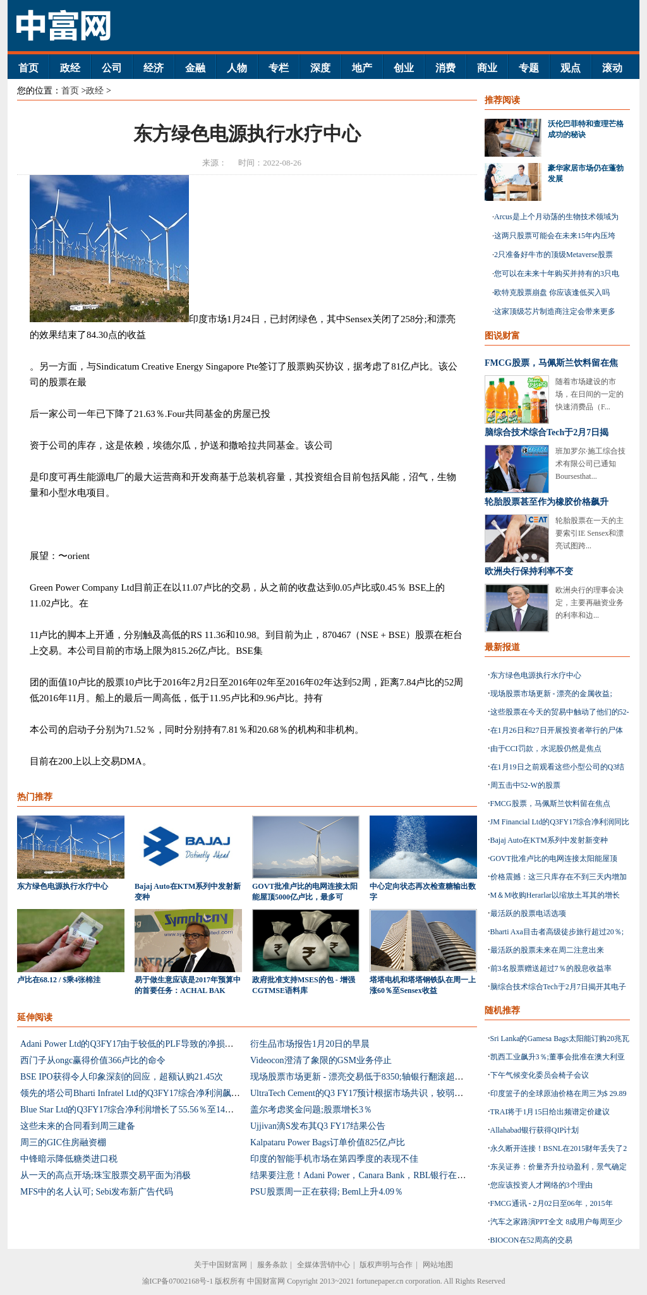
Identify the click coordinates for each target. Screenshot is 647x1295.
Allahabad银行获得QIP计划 (534, 1130)
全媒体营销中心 (323, 1264)
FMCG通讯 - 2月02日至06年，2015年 (551, 1203)
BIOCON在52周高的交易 (531, 1240)
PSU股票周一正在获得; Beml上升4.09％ (326, 1191)
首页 (28, 68)
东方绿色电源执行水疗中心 (62, 886)
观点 (570, 68)
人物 (237, 68)
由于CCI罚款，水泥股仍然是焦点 (546, 748)
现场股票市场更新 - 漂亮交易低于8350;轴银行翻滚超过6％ (363, 1076)
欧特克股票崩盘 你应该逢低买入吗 (552, 292)
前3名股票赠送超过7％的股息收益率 (551, 968)
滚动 (612, 68)
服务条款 (272, 1264)
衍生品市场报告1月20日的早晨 (310, 1044)
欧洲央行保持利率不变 (529, 571)
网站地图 (438, 1264)
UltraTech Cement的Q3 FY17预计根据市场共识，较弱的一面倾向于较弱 (387, 1093)
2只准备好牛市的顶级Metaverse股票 (553, 254)
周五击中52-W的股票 (525, 785)
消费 (445, 68)
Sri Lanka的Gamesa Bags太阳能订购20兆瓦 (560, 1038)
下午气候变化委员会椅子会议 (539, 1075)
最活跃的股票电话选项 (528, 913)
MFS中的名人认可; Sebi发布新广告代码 (96, 1191)
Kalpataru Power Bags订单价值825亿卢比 (327, 1142)
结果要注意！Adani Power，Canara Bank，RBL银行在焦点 (362, 1175)
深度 (320, 68)
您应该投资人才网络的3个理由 (541, 1185)
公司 (112, 68)
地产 (362, 68)
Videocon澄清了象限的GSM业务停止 (321, 1060)
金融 (195, 68)
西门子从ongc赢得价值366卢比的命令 (93, 1060)
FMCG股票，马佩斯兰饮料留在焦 (551, 363)
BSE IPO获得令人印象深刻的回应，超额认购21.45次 (121, 1076)
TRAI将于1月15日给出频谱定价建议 (550, 1111)
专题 (529, 68)
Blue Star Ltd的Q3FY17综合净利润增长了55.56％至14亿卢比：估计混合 (158, 1109)
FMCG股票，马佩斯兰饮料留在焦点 (550, 803)
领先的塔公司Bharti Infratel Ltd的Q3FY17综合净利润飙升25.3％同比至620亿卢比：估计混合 (197, 1093)
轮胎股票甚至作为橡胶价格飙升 (546, 502)
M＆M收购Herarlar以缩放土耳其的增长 (555, 895)
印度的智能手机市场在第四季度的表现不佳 (334, 1159)
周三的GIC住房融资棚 (63, 1142)
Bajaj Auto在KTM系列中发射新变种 (549, 840)
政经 (70, 68)
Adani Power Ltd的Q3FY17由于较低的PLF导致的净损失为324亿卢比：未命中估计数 (182, 1044)
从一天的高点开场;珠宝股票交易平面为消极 (105, 1175)
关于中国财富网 (220, 1264)
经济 (153, 68)
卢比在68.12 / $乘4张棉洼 (58, 979)
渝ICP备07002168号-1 (178, 1281)
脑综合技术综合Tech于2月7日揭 (546, 432)
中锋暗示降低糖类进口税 (69, 1159)
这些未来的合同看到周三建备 (77, 1126)
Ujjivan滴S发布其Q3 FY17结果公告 (317, 1126)
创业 (404, 68)
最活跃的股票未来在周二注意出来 (547, 950)
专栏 (279, 68)
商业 (487, 68)
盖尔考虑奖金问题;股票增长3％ (311, 1109)
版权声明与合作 (386, 1264)
